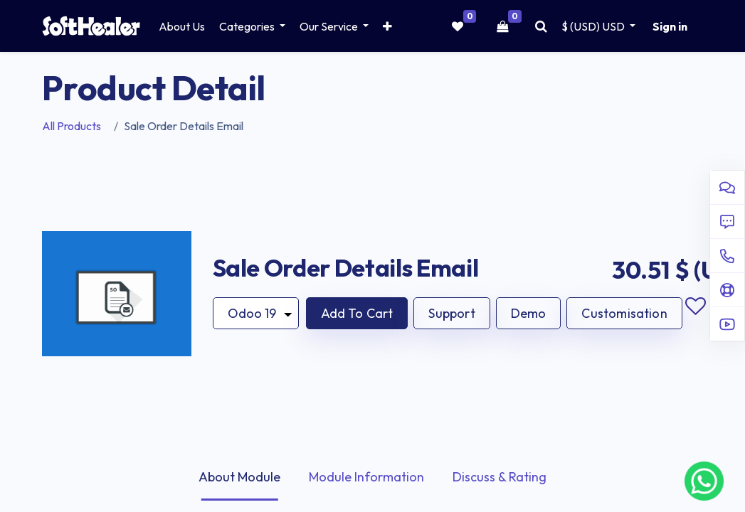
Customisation (624, 313)
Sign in (669, 26)
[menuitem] (182, 26)
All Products (71, 126)
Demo (528, 313)
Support (451, 313)
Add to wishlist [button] (696, 306)
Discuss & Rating (499, 477)
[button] (387, 26)
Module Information (366, 477)
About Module (239, 477)
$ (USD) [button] (594, 26)
